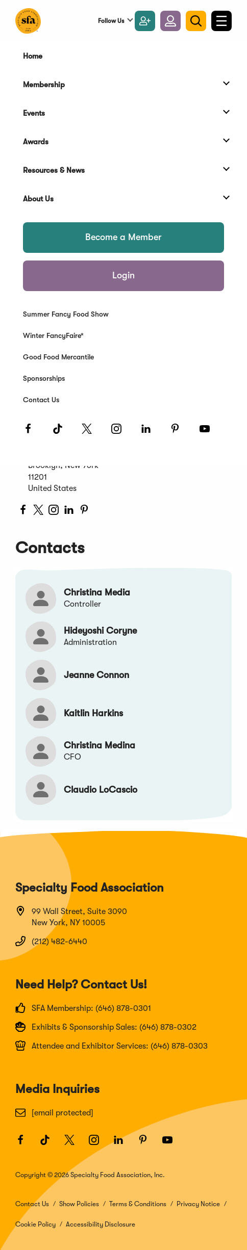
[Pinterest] (179, 433)
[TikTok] (62, 433)
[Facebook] (32, 433)
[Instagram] (121, 433)
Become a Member (123, 237)
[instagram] (53, 511)
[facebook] (23, 511)
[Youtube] (209, 433)
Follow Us (111, 20)
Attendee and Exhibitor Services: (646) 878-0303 (111, 1045)
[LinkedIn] (150, 433)
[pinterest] (84, 511)
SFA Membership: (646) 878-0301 (83, 1008)
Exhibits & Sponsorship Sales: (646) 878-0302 (105, 1027)
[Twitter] (91, 433)
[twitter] (38, 511)
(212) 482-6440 (51, 941)
